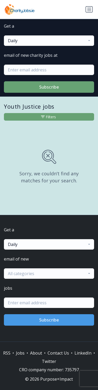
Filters (48, 116)
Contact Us (58, 353)
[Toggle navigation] (89, 9)
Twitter (49, 361)
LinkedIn (82, 353)
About (36, 353)
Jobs (20, 353)
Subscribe (49, 87)
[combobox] (49, 40)
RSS (6, 353)
